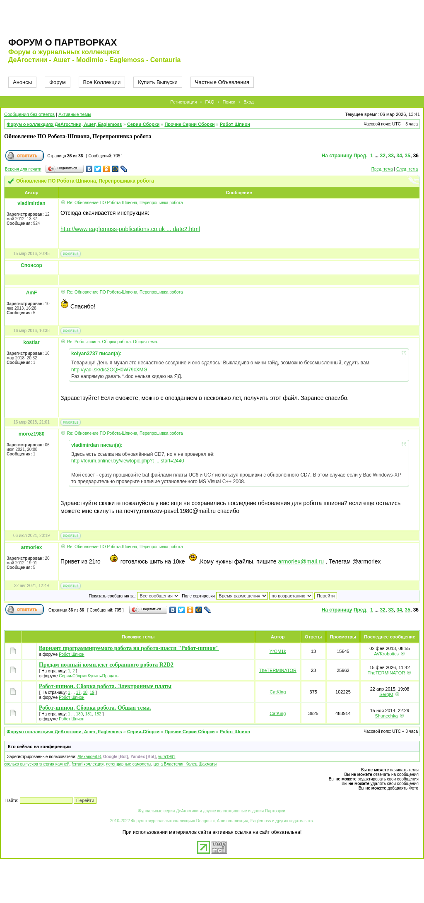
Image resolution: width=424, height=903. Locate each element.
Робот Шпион (235, 124)
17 (78, 692)
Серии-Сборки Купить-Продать (88, 676)
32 (382, 156)
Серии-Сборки (143, 124)
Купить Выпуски (158, 82)
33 (391, 156)
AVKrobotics (386, 653)
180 (79, 714)
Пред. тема (382, 169)
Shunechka (386, 715)
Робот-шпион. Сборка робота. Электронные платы (105, 686)
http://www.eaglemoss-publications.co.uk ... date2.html (130, 229)
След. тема (407, 169)
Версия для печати (23, 169)
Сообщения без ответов (29, 114)
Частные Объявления (222, 82)
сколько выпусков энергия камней (37, 764)
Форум (57, 82)
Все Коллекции (102, 82)
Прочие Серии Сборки (189, 124)
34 (399, 156)
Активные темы (74, 114)
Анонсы (22, 82)
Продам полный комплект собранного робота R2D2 (106, 665)
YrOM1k (278, 651)
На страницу (337, 156)
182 (97, 714)
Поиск (228, 101)
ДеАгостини (187, 811)
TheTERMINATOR (277, 670)
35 (407, 156)
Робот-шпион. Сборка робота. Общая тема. (95, 708)
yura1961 (167, 756)
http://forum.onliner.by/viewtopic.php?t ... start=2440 (127, 461)
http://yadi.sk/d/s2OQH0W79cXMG (109, 370)
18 (85, 692)
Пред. (361, 156)
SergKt (386, 694)
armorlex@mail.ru (301, 561)
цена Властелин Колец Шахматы (185, 764)
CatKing (278, 691)
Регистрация (183, 101)
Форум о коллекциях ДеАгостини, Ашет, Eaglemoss (64, 124)
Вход (248, 101)
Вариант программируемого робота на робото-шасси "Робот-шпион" (129, 648)
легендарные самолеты (129, 764)
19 (92, 692)
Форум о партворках (62, 42)
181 (88, 714)
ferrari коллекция (88, 764)
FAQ (209, 101)
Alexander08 (89, 756)
